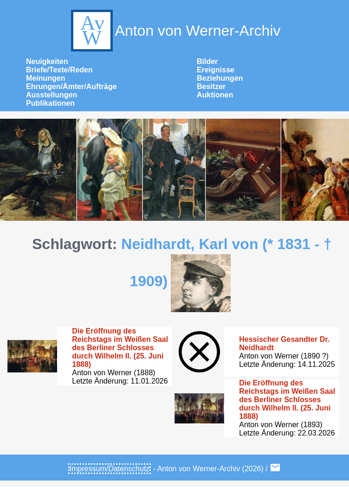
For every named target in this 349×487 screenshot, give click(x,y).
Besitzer (211, 86)
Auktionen (215, 95)
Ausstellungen (51, 95)
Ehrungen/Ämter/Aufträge (71, 86)
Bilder (207, 61)
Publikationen (50, 103)
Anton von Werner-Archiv (175, 30)
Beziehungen (220, 78)
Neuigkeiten (47, 61)
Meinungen (45, 78)
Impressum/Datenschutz (110, 469)
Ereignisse (215, 70)
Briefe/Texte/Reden (59, 70)
